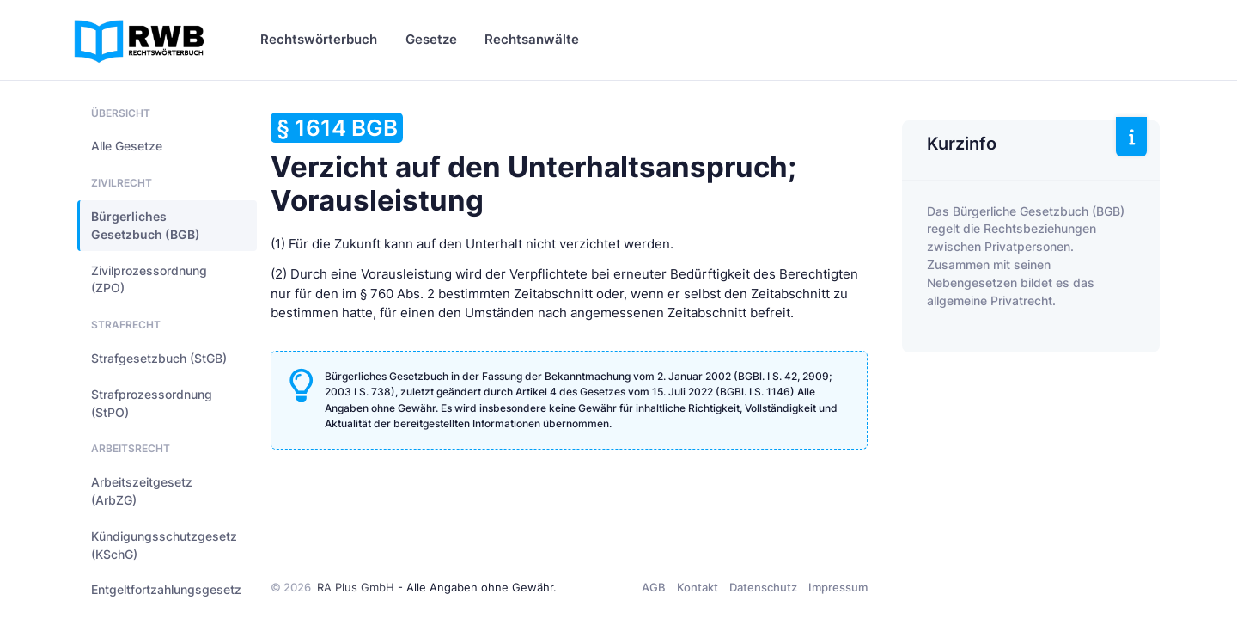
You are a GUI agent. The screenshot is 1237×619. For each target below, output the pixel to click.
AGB (654, 587)
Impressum (838, 587)
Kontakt (697, 587)
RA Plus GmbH (355, 587)
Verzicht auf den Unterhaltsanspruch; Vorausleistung (533, 165)
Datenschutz (763, 587)
